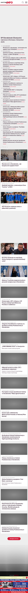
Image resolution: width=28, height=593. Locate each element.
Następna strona (14, 538)
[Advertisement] (14, 21)
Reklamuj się (2, 577)
